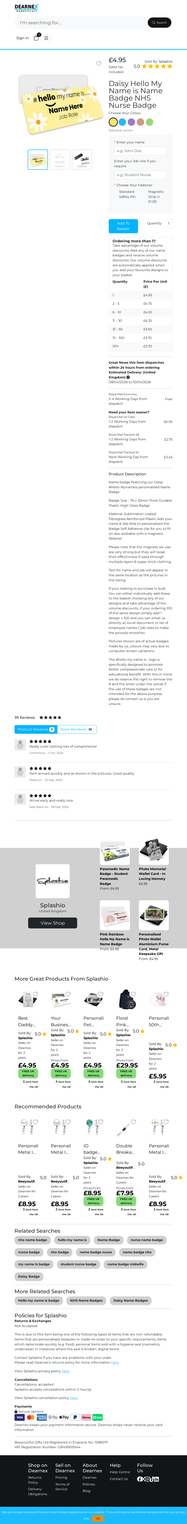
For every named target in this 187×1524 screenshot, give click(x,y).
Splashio (165, 61)
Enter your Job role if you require (135, 163)
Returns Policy (34, 1480)
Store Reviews (77, 729)
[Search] (81, 22)
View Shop (53, 923)
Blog (86, 1491)
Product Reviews (35, 729)
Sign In (22, 38)
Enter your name (129, 142)
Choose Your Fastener (133, 185)
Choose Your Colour (125, 113)
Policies (89, 1484)
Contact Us (119, 1479)
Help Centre (120, 1472)
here (115, 1362)
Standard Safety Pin (127, 194)
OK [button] (98, 1518)
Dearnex (90, 1477)
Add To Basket (123, 226)
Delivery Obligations (37, 1491)
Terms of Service (62, 1486)
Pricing (61, 1477)
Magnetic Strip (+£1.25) (156, 197)
